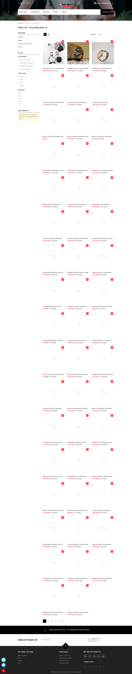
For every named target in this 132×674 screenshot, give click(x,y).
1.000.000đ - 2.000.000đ (25, 63)
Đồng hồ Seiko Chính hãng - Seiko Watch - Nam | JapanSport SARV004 (77, 442)
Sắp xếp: (93, 34)
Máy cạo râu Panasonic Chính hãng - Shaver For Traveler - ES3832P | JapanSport (102, 136)
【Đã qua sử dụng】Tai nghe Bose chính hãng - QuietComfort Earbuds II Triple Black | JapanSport (102, 544)
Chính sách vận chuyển (65, 658)
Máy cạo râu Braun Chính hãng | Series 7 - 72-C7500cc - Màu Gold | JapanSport (78, 136)
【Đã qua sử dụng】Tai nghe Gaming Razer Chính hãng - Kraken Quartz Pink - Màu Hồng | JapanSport (78, 544)
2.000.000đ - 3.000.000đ (25, 66)
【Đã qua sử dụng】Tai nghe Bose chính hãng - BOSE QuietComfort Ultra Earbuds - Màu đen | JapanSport (77, 306)
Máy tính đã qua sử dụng (24, 43)
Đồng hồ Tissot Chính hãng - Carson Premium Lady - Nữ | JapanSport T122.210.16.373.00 (53, 476)
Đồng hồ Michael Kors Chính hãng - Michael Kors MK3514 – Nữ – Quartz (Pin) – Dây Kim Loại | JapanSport (77, 476)
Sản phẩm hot (23, 111)
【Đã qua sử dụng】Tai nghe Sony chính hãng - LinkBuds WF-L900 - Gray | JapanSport (78, 102)
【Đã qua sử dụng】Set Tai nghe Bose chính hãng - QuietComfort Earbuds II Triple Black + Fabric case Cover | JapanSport (53, 68)
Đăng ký (28, 3)
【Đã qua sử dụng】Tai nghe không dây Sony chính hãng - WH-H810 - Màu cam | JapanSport (78, 238)
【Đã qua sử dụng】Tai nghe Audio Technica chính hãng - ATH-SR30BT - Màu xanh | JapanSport (102, 272)
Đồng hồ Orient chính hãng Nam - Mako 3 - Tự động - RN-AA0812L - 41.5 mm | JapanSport (103, 374)
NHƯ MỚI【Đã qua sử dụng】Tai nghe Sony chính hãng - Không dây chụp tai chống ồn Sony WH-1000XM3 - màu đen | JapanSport (78, 272)
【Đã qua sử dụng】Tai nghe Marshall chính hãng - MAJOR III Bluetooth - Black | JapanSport (53, 102)
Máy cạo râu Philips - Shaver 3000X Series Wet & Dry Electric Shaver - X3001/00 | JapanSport (102, 476)
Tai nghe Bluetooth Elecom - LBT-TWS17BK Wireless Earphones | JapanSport (52, 306)
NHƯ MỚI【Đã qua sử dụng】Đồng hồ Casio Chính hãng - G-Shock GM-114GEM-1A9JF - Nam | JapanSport (77, 68)
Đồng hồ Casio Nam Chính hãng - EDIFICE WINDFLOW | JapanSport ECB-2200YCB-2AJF (102, 204)
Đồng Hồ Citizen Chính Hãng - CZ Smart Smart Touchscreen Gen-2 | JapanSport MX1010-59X (53, 170)
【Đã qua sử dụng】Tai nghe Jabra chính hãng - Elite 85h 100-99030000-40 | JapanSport (53, 442)
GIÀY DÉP (20, 37)
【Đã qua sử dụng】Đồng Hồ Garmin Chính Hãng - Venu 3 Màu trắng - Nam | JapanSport (53, 578)
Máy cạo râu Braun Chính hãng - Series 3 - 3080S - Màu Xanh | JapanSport (53, 510)
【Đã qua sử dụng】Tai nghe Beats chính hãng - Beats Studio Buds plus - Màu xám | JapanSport (53, 238)
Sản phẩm (24, 12)
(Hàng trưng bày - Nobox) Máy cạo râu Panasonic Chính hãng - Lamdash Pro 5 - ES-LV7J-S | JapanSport (78, 170)
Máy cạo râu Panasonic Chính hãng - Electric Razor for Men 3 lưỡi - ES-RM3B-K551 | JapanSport (102, 408)
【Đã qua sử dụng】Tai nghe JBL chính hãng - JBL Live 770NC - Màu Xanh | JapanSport (78, 612)
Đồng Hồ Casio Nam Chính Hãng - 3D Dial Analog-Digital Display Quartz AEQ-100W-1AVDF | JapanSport (78, 510)
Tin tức (55, 12)
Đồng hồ (20, 40)
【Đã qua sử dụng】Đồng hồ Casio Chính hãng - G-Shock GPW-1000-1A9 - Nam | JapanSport (78, 340)
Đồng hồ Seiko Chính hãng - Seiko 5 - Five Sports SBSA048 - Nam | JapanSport (53, 544)
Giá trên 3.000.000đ (24, 69)
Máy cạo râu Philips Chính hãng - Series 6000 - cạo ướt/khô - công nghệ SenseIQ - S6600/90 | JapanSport (53, 204)
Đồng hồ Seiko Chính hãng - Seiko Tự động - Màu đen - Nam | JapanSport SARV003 (102, 238)
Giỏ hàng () (105, 12)
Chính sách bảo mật (64, 655)
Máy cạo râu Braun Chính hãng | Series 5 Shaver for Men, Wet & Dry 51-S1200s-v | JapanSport (78, 374)
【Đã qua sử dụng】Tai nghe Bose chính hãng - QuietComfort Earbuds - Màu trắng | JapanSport (77, 204)
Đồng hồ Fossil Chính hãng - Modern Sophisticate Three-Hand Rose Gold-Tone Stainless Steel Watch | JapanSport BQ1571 (53, 612)
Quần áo (20, 47)
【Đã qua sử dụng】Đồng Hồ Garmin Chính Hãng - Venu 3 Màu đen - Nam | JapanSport (77, 578)
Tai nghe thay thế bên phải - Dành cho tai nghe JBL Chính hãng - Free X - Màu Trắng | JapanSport (53, 340)
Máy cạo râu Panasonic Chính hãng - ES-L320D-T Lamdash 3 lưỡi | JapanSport (102, 578)
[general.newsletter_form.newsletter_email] (64, 639)
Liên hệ (63, 12)
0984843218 (105, 3)
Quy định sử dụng (64, 663)
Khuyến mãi (35, 12)
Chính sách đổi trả (64, 660)
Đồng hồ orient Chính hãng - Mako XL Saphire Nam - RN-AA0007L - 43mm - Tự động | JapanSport (77, 408)
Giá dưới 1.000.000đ (24, 60)
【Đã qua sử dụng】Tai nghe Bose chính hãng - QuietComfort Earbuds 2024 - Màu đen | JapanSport (102, 340)
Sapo (79, 672)
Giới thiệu (46, 12)
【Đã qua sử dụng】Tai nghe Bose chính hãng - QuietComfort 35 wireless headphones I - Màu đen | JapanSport (53, 408)
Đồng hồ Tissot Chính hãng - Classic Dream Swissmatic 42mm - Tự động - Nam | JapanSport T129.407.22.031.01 (102, 442)
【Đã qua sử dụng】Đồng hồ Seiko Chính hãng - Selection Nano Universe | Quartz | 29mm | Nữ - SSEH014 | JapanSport (103, 68)
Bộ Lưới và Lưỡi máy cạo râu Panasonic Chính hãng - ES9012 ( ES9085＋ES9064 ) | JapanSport (54, 374)
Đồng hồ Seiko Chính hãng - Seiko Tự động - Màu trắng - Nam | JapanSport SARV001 (53, 272)
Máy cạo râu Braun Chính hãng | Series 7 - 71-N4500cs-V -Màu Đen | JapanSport (53, 136)
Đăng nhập (21, 3)
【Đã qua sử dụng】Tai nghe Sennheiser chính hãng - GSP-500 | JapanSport (101, 102)
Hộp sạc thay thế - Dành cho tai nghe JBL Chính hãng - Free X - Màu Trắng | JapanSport (102, 306)
